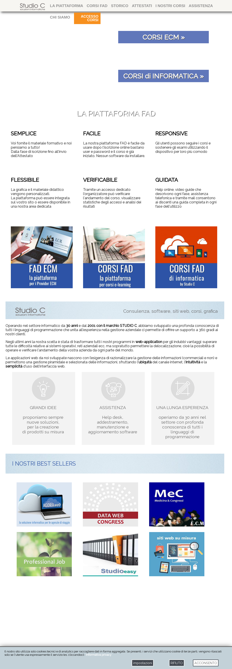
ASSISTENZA (201, 6)
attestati (142, 6)
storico (119, 6)
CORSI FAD (97, 6)
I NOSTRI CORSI (170, 6)
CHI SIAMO (60, 17)
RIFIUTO (177, 663)
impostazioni (142, 663)
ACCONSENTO (205, 663)
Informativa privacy (98, 654)
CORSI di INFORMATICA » (163, 76)
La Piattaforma (66, 6)
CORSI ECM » (164, 37)
